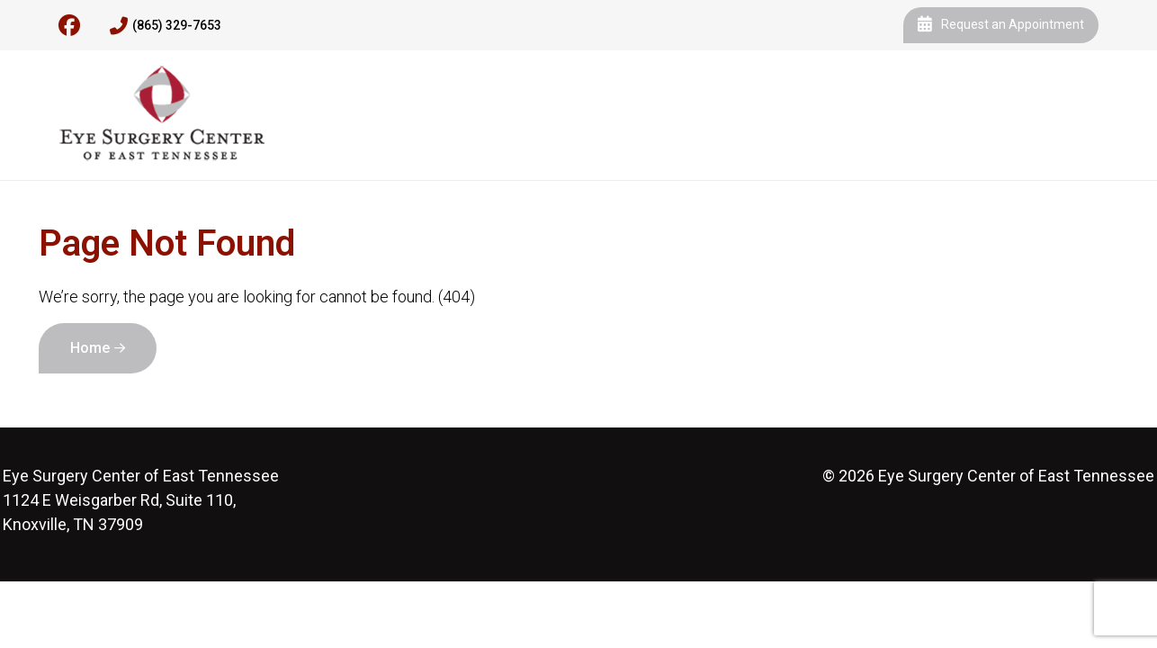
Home (90, 347)
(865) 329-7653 (165, 26)
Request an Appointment (1001, 25)
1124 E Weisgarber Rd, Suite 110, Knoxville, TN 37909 (141, 500)
